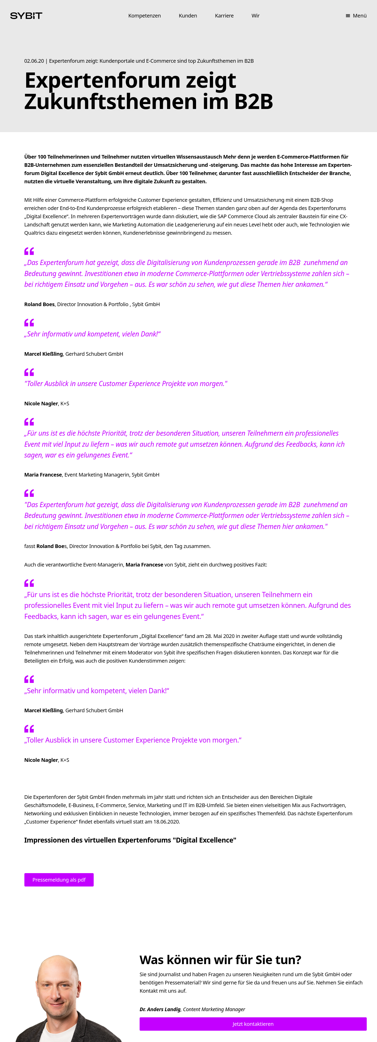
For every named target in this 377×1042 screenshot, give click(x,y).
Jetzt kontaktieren (253, 1023)
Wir (255, 15)
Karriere (224, 15)
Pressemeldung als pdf (59, 879)
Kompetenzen (144, 15)
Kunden (188, 15)
